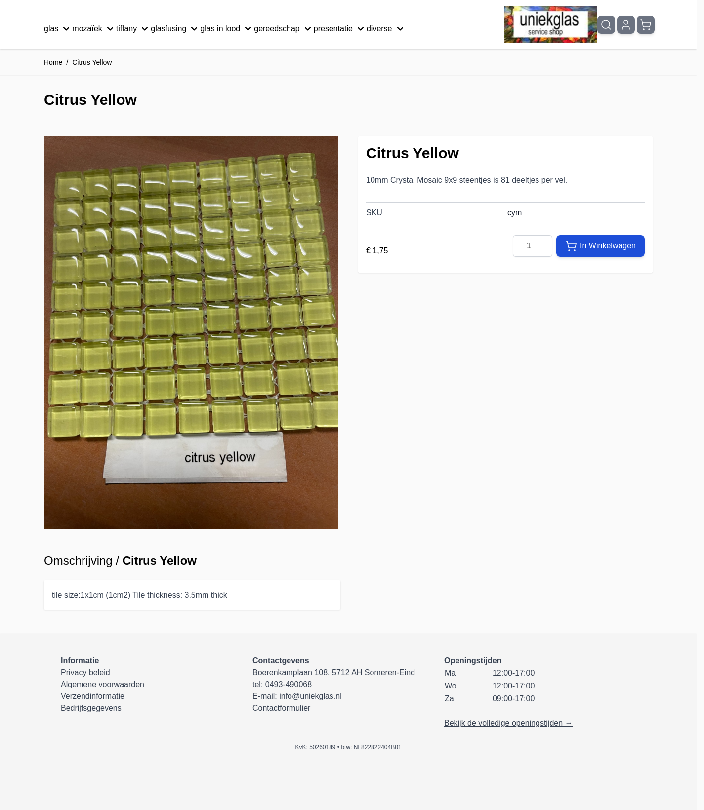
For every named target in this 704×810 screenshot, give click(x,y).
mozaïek (94, 29)
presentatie (340, 29)
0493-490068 (288, 684)
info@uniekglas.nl (310, 696)
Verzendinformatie (92, 696)
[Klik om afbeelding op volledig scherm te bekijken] (191, 332)
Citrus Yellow (92, 62)
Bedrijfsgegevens (91, 708)
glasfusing (175, 29)
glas (58, 29)
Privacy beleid (85, 672)
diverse (386, 29)
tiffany (133, 29)
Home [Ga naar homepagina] (53, 62)
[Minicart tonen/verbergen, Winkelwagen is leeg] (646, 25)
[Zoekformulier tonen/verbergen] (606, 25)
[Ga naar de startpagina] (550, 24)
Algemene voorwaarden (102, 684)
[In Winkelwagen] (600, 246)
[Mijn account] (626, 25)
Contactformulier (281, 708)
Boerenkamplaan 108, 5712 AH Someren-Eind (333, 672)
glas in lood (227, 29)
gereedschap (284, 29)
